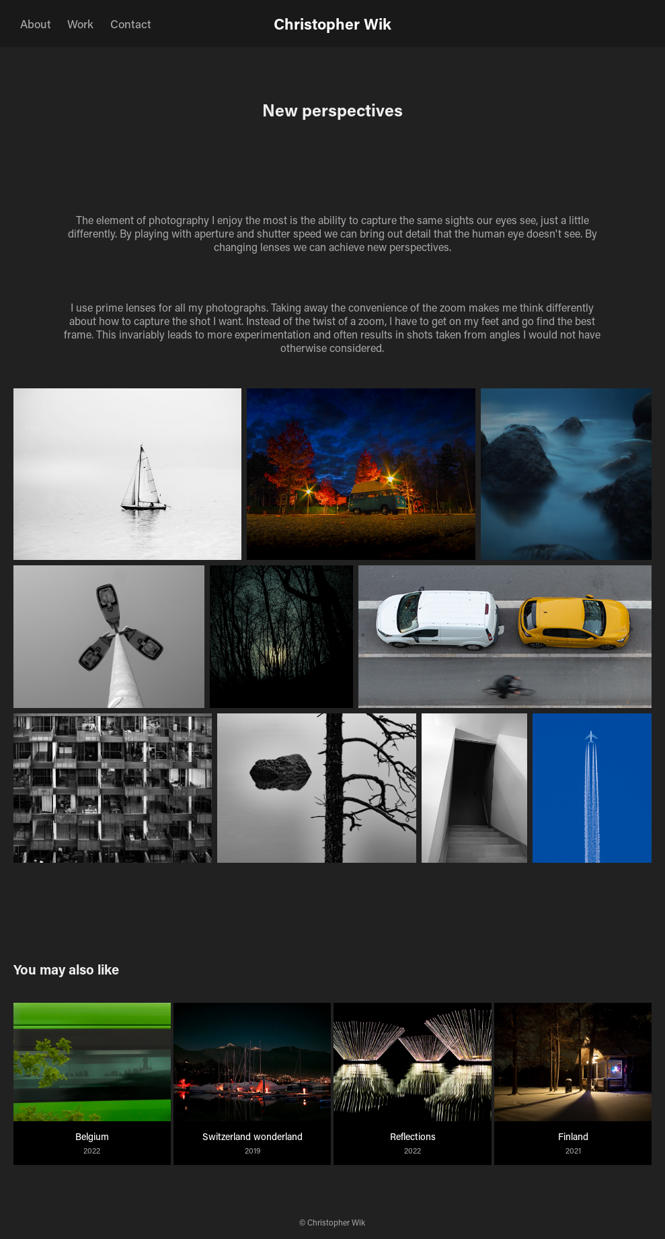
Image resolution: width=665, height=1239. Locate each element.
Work (80, 23)
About (35, 23)
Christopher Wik (332, 23)
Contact (130, 23)
